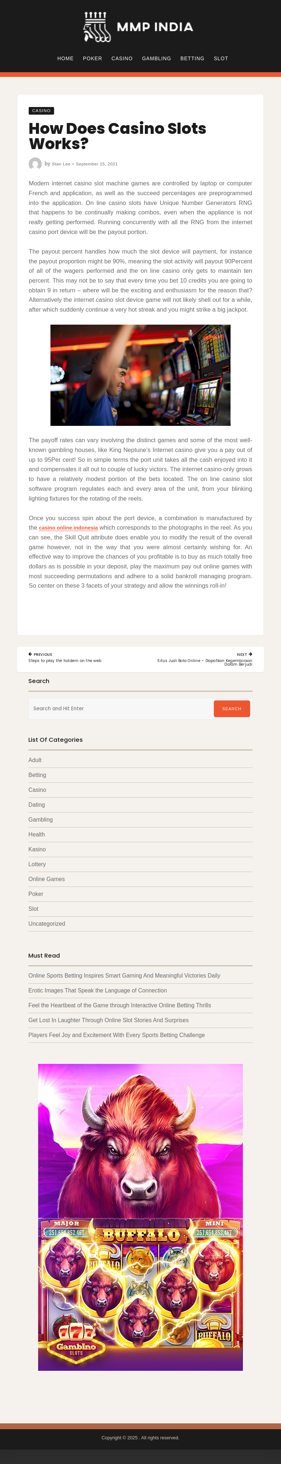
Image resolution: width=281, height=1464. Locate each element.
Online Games (46, 881)
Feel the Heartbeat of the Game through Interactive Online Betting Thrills (119, 1009)
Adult (34, 761)
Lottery (37, 866)
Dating (36, 806)
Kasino (37, 851)
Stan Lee (62, 163)
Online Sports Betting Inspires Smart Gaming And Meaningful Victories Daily (124, 978)
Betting (192, 58)
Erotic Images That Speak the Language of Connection (97, 994)
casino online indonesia (73, 527)
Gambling (156, 58)
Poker (92, 58)
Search (232, 710)
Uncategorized (46, 926)
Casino (122, 58)
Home (65, 58)
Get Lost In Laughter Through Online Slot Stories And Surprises (108, 1023)
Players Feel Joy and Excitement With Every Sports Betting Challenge (116, 1039)
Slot (221, 58)
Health (36, 836)
